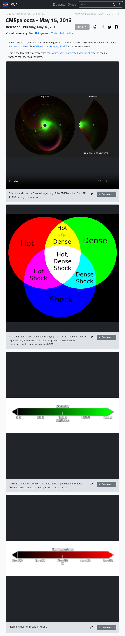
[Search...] (95, 4)
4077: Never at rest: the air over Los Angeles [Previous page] (27, 13)
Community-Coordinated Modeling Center (74, 53)
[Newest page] (118, 14)
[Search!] (119, 4)
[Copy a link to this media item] (91, 194)
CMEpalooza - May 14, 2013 (49, 46)
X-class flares (21, 46)
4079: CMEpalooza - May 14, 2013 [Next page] (92, 13)
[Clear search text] (113, 4)
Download (105, 194)
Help (72, 5)
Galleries (59, 5)
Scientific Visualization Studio (14, 4)
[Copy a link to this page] (103, 27)
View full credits (61, 33)
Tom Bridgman (38, 33)
